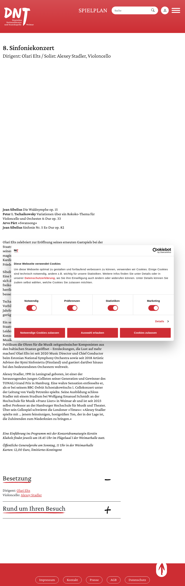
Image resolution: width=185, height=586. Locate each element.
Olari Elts (23, 490)
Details (159, 321)
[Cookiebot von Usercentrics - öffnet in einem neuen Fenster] (155, 250)
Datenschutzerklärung (40, 278)
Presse (94, 580)
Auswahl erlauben (92, 332)
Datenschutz (137, 580)
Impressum (47, 580)
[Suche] (130, 10)
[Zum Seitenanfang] (161, 569)
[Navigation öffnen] (175, 10)
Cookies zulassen (145, 332)
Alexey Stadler (31, 495)
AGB (114, 580)
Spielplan (93, 10)
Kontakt (72, 580)
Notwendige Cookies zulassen (39, 332)
